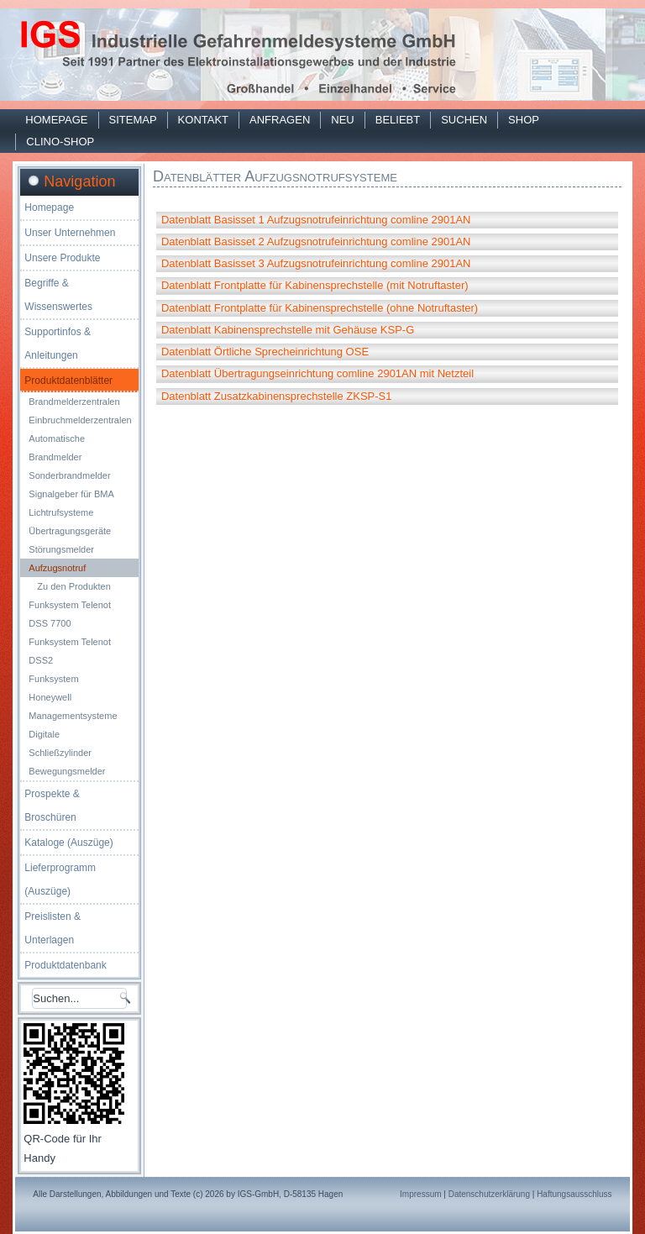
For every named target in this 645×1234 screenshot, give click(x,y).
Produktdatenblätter (68, 380)
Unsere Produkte (62, 258)
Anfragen (279, 119)
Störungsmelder (61, 549)
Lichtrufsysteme (61, 512)
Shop (523, 119)
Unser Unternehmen (69, 233)
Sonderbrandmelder (69, 475)
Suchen (464, 119)
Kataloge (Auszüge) (68, 842)
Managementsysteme (73, 716)
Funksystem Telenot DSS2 (70, 651)
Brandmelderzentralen (74, 401)
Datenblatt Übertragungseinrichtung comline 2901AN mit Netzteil (317, 373)
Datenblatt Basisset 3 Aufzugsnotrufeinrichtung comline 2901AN (316, 263)
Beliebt (397, 119)
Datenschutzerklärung (489, 1194)
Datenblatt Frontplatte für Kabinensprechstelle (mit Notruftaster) (315, 285)
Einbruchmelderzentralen (80, 420)
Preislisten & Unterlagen (52, 928)
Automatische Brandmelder (57, 447)
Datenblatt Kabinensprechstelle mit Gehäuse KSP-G (287, 329)
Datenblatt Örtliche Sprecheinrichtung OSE (265, 351)
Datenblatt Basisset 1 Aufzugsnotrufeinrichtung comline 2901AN (316, 219)
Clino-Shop (60, 141)
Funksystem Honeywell (53, 688)
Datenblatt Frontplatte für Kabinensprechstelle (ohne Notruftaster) (319, 308)
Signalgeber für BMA (71, 494)
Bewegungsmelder (67, 771)
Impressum (420, 1194)
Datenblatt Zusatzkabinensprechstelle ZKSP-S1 (276, 396)
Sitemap (133, 119)
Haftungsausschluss (574, 1194)
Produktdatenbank (65, 965)
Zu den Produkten (73, 586)
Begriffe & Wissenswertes (58, 294)
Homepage (56, 119)
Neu (342, 119)
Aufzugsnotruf (57, 568)
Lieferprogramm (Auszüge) (60, 879)
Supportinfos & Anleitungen (57, 343)
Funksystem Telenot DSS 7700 (70, 614)
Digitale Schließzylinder (60, 743)
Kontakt (203, 119)
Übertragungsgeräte (70, 531)
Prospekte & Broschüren (51, 805)
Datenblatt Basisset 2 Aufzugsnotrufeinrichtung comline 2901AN (316, 241)
